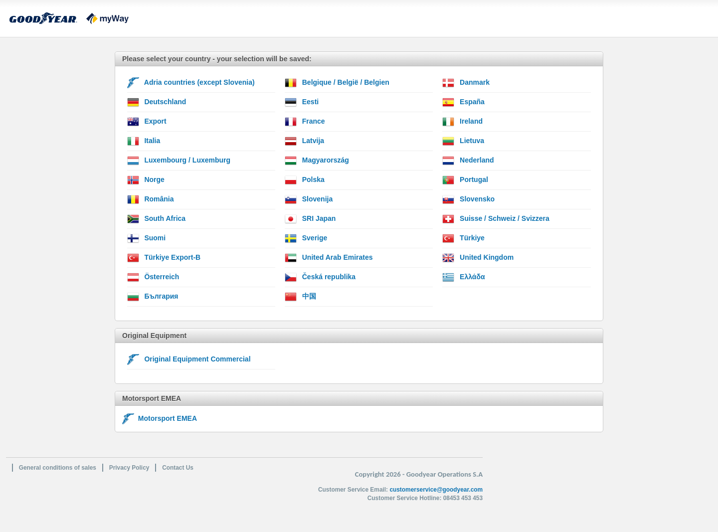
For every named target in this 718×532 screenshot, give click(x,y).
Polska (305, 180)
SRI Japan (310, 219)
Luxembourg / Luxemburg (179, 161)
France (305, 122)
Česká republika (320, 277)
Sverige (306, 238)
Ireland (462, 122)
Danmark (466, 83)
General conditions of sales (57, 467)
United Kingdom (478, 258)
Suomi (146, 238)
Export (147, 122)
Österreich (153, 277)
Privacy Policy (129, 467)
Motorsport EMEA (159, 418)
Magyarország (317, 161)
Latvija (304, 141)
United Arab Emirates (329, 258)
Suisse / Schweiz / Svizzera (495, 219)
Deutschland (156, 102)
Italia (144, 141)
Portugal (465, 180)
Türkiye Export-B (164, 258)
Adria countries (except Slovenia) (191, 83)
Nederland (468, 161)
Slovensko (468, 199)
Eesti (302, 102)
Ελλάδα (463, 277)
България (153, 297)
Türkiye (463, 238)
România (150, 199)
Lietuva (463, 141)
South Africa (156, 219)
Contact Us (177, 467)
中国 (300, 297)
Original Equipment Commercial (189, 359)
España (463, 102)
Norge (146, 180)
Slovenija (309, 199)
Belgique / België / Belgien (337, 83)
